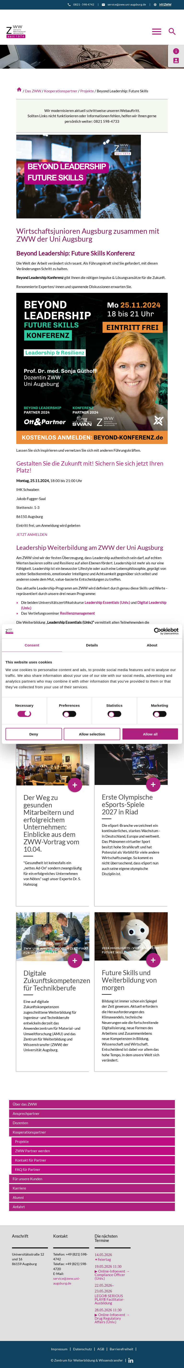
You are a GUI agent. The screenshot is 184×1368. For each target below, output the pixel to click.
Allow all (150, 734)
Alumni (18, 1197)
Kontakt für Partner (30, 1159)
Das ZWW (33, 91)
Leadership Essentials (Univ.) (107, 602)
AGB (100, 1349)
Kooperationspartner (60, 91)
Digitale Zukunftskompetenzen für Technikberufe (56, 980)
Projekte (87, 91)
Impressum (59, 1349)
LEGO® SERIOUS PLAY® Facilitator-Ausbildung (109, 1299)
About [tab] (152, 645)
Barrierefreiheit (121, 1349)
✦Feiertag (103, 1259)
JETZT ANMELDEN (31, 534)
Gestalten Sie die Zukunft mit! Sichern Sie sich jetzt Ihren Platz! (85, 466)
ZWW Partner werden (32, 1150)
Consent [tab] (32, 645)
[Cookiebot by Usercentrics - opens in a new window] (157, 631)
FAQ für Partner (27, 1169)
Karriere (19, 1187)
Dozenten (20, 1122)
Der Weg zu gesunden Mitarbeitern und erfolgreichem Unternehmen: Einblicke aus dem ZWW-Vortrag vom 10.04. (51, 823)
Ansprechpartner (26, 1113)
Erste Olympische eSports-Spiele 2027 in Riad (127, 803)
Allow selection (92, 734)
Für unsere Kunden (27, 1178)
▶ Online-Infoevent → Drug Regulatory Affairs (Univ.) (112, 1317)
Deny (33, 734)
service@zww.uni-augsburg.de (127, 4)
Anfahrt (103, 13)
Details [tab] (92, 645)
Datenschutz (82, 1349)
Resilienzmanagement (77, 613)
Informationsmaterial (71, 13)
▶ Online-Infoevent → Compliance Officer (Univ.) (112, 1274)
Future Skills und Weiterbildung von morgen (129, 979)
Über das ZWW (25, 1103)
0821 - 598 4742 (83, 4)
